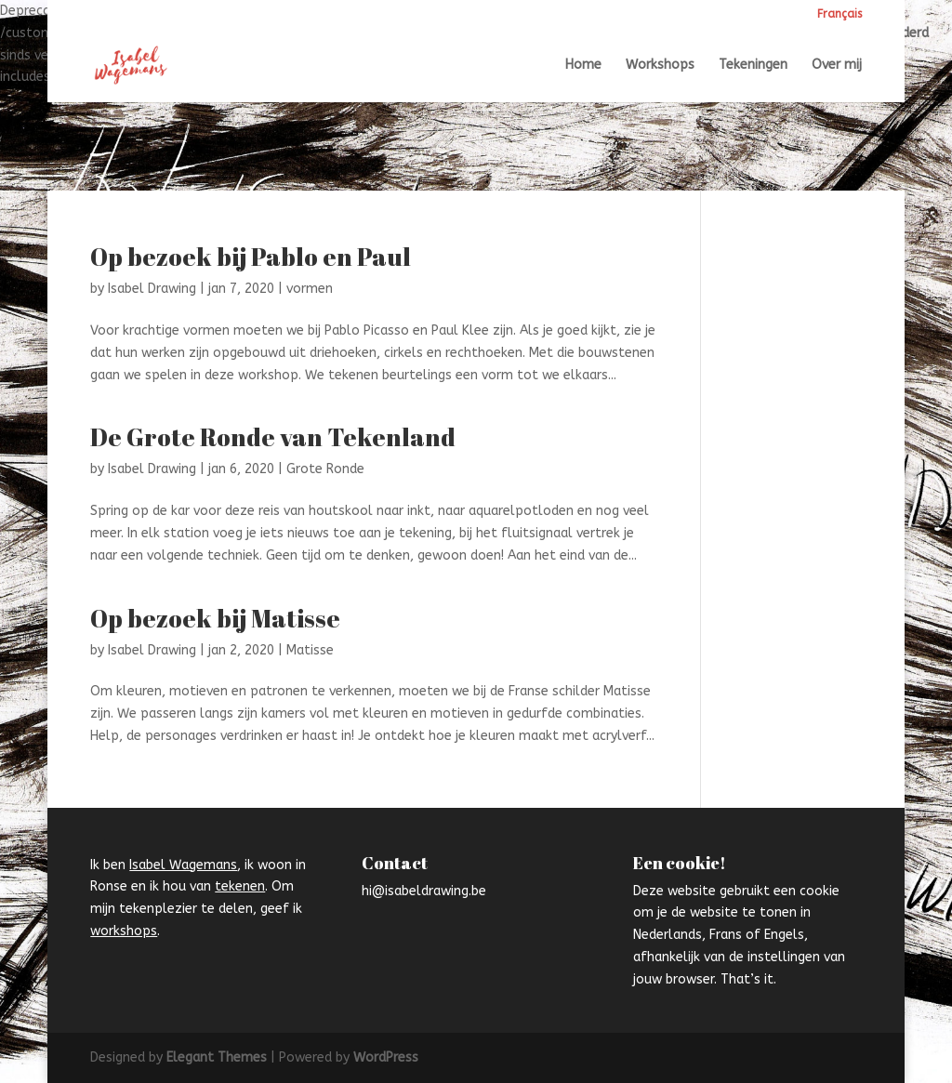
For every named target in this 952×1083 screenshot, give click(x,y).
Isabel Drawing (152, 289)
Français (839, 14)
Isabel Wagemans (183, 865)
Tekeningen (753, 66)
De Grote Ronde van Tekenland (273, 437)
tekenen (240, 886)
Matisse (310, 650)
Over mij (837, 66)
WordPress (385, 1057)
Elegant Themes (216, 1057)
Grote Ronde (325, 469)
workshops (123, 931)
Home (583, 66)
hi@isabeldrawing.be (424, 891)
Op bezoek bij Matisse (215, 618)
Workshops (660, 66)
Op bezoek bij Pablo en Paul (250, 256)
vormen (309, 289)
